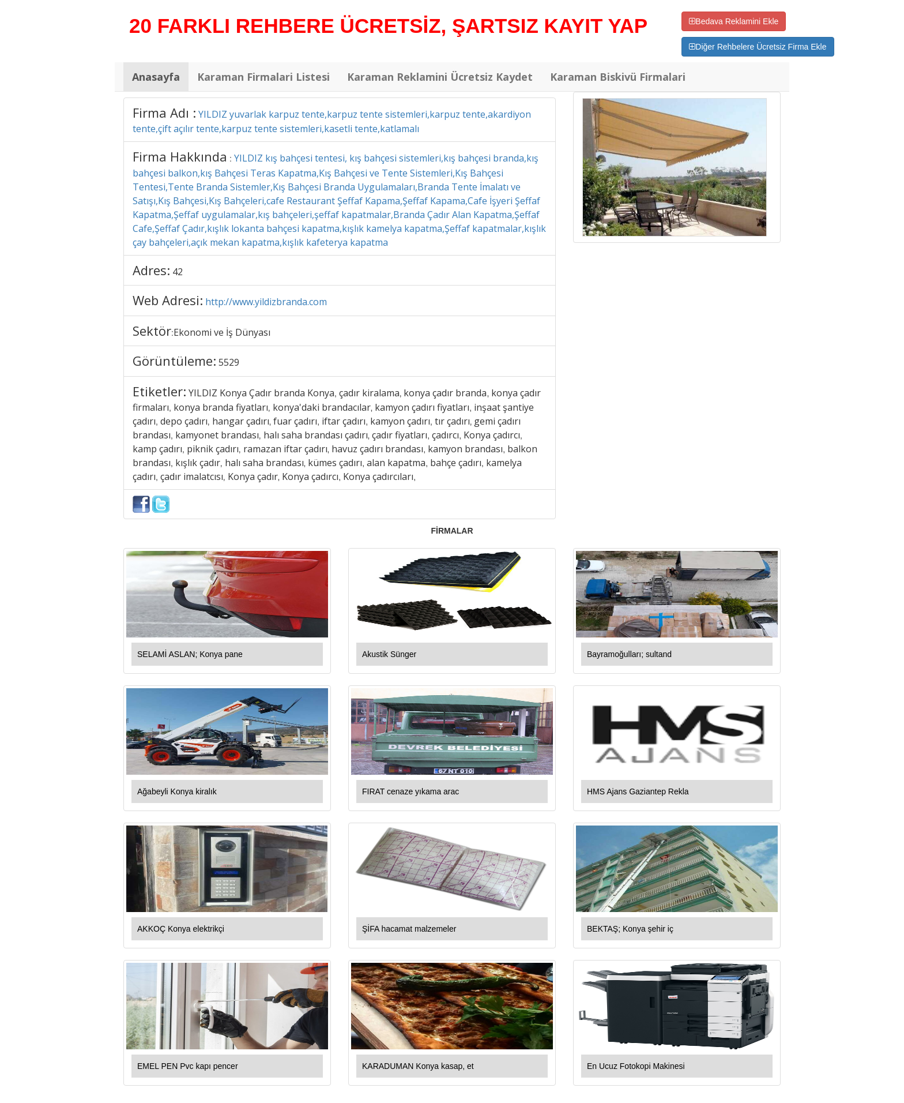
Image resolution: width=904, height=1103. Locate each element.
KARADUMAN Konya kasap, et (418, 1066)
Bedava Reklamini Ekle (733, 21)
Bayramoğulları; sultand (629, 654)
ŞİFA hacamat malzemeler (409, 928)
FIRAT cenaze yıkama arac (410, 791)
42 (177, 271)
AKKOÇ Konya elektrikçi (180, 928)
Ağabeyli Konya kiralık (177, 791)
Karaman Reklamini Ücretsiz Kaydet (440, 77)
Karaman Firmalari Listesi (263, 77)
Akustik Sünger (389, 654)
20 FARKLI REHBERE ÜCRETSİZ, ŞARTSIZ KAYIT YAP (388, 25)
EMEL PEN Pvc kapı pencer (187, 1066)
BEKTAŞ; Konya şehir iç (630, 928)
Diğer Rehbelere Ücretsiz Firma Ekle (757, 46)
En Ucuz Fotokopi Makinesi (636, 1066)
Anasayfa (156, 77)
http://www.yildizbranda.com (266, 301)
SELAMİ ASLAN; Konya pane (190, 654)
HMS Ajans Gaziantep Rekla (638, 791)
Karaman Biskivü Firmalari (617, 77)
